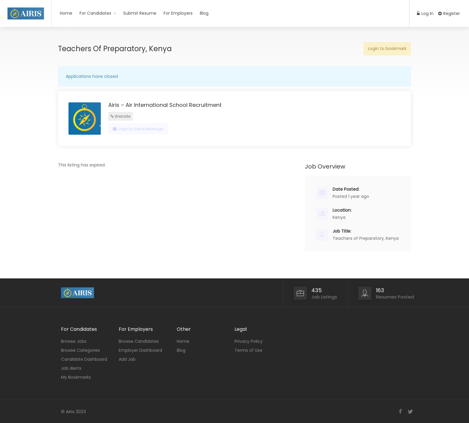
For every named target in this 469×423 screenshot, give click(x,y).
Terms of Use (248, 350)
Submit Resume (139, 13)
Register (449, 13)
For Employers (178, 13)
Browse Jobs (73, 341)
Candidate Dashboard (84, 359)
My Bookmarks (76, 377)
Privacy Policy (248, 341)
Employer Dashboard (140, 350)
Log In (425, 13)
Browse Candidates (139, 341)
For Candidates (95, 13)
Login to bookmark (387, 48)
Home (66, 13)
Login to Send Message (138, 129)
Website (120, 116)
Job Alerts (71, 368)
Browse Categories (80, 350)
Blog (204, 13)
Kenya (339, 217)
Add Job (127, 359)
